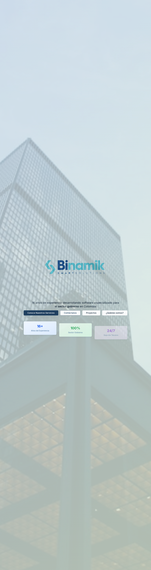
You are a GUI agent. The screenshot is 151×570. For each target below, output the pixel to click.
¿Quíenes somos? (115, 313)
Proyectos (91, 313)
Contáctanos (70, 313)
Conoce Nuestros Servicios (41, 313)
